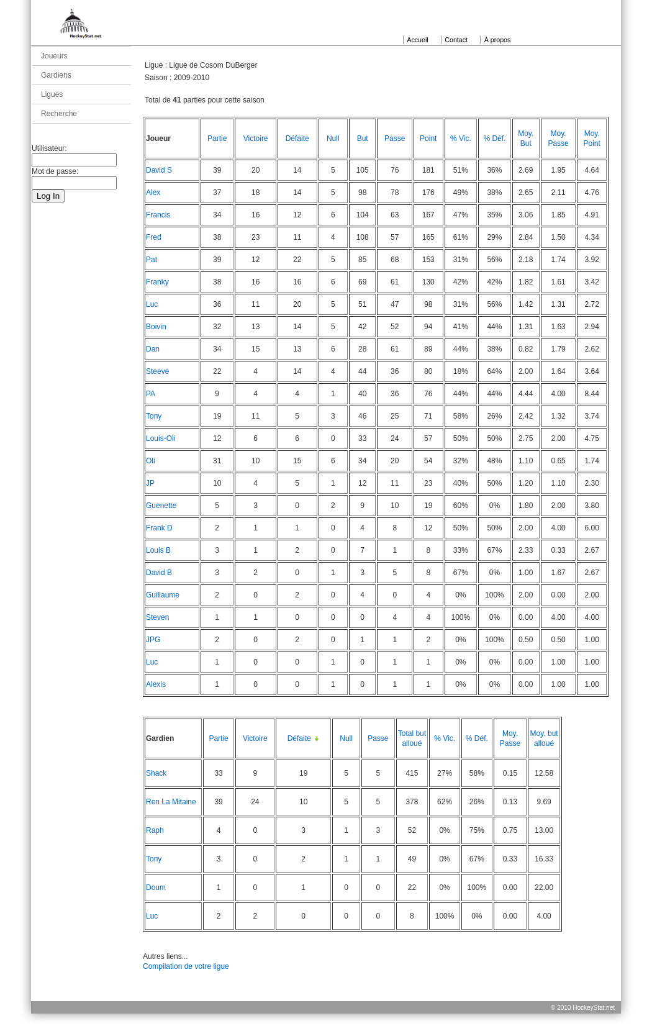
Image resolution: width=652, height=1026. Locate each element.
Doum (156, 887)
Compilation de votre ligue (186, 966)
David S (159, 170)
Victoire (255, 138)
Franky (157, 282)
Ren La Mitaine (171, 801)
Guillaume (162, 595)
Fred (153, 237)
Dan (153, 349)
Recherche (59, 113)
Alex (153, 192)
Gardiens (56, 75)
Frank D (159, 528)
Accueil (417, 39)
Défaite (297, 138)
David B (159, 572)
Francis (158, 215)
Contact (456, 39)
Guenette (161, 505)
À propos (497, 39)
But (362, 138)
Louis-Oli (160, 438)
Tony (153, 416)
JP (150, 483)
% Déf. (494, 138)
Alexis (156, 684)
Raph (155, 830)
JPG (153, 639)
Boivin (156, 326)
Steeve (157, 371)
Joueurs (54, 56)
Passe (394, 138)
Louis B (158, 550)
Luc (152, 304)
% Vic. (460, 138)
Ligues (52, 94)
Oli (150, 460)
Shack (156, 773)
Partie (217, 138)
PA (150, 393)
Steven (157, 617)
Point (428, 138)
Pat (151, 259)
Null (333, 138)
